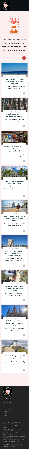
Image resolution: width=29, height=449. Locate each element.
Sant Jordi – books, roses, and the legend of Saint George (14, 288)
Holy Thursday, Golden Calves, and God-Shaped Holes (14, 323)
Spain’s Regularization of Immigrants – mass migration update (14, 184)
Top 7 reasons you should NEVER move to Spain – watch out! (15, 81)
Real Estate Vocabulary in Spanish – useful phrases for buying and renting (14, 253)
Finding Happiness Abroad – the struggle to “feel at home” (14, 218)
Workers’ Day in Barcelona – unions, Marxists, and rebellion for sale (14, 149)
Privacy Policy (13, 446)
